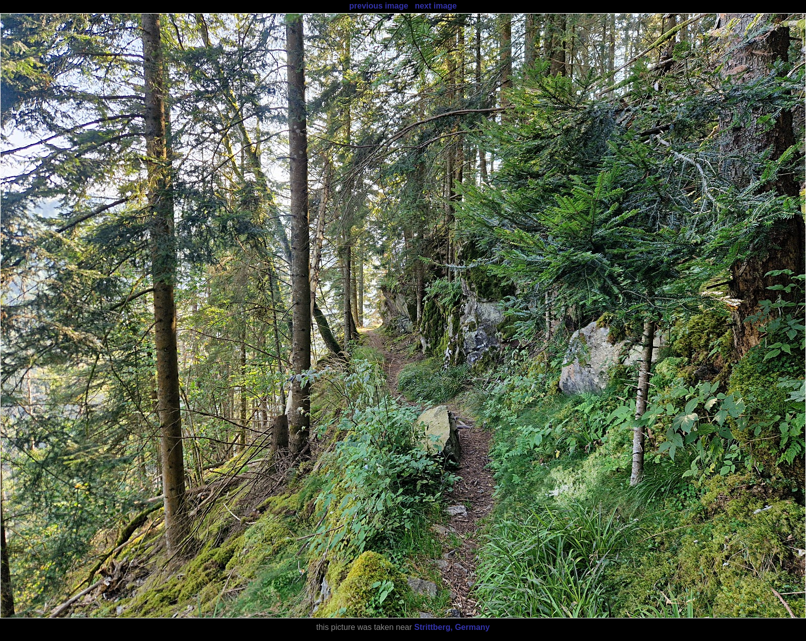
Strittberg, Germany (452, 627)
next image (436, 6)
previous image (378, 6)
